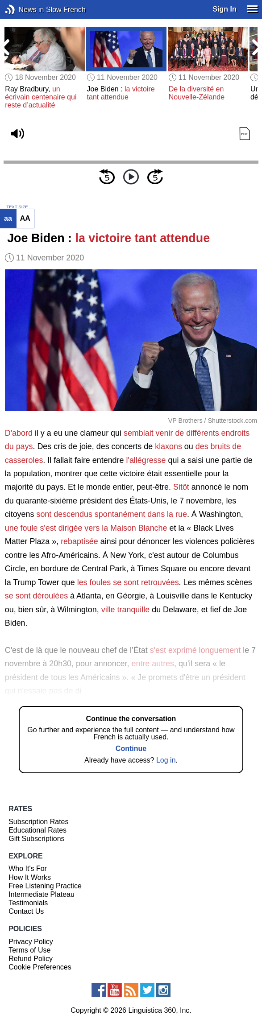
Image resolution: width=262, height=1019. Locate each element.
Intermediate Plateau (41, 894)
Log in (166, 760)
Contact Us (26, 911)
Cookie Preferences (39, 967)
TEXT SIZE (17, 207)
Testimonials (28, 903)
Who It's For (27, 868)
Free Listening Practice (45, 886)
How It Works (29, 877)
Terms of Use (29, 950)
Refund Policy (30, 958)
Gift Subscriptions (36, 838)
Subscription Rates (38, 821)
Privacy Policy (30, 941)
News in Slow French (23, 9)
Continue (131, 748)
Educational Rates (37, 830)
